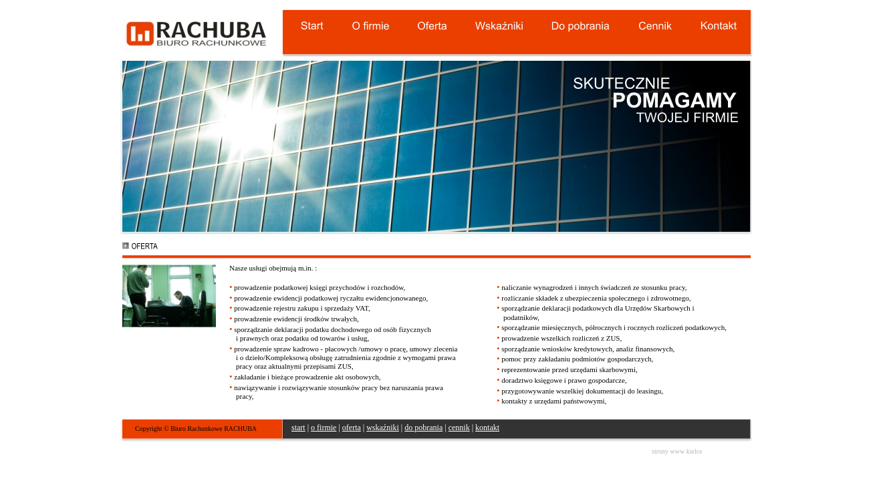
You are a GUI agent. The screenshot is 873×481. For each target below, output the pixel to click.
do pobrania (423, 427)
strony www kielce (677, 451)
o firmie (323, 427)
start (298, 427)
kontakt (487, 427)
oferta (351, 427)
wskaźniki (382, 427)
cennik (459, 427)
